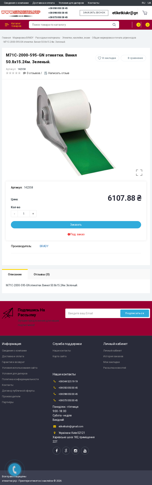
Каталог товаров (13, 24)
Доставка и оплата (43, 2)
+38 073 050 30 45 (57, 17)
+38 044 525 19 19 (65, 381)
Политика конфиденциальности (20, 379)
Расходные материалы (47, 37)
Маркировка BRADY (23, 37)
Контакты (93, 2)
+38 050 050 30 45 (57, 8)
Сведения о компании (16, 2)
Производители (11, 396)
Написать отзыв (58, 73)
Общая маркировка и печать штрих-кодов (114, 37)
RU (143, 2)
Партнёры (8, 402)
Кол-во (15, 207)
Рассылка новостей (114, 367)
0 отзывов (33, 73)
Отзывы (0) (42, 274)
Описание (15, 274)
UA (149, 2)
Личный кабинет (112, 350)
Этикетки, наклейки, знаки (76, 37)
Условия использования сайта (19, 367)
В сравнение (135, 58)
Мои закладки (111, 362)
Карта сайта (59, 356)
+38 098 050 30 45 (57, 12)
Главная (6, 37)
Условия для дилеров (71, 2)
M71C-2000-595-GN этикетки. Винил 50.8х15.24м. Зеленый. (35, 41)
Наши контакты (62, 350)
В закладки (109, 58)
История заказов (113, 356)
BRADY (44, 246)
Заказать (76, 224)
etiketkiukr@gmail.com (132, 13)
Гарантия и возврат (13, 362)
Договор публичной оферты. (18, 390)
